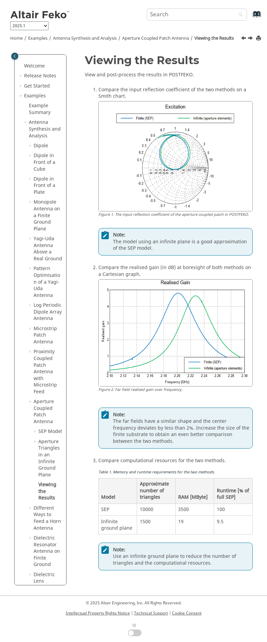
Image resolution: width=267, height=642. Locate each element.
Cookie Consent (187, 613)
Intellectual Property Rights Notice (98, 613)
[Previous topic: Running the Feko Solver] (244, 39)
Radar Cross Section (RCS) (44, 421)
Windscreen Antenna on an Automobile (47, 264)
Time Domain (44, 510)
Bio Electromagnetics (45, 494)
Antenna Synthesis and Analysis (85, 38)
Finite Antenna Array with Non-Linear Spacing (46, 378)
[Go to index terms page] (249, 17)
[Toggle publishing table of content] (14, 56)
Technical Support (151, 613)
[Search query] (197, 14)
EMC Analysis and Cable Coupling (44, 441)
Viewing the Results (214, 38)
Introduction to (41, 564)
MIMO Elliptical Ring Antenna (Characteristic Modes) (47, 301)
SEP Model (50, 88)
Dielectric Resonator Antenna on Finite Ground (47, 208)
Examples (37, 38)
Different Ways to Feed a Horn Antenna (47, 175)
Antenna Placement (41, 404)
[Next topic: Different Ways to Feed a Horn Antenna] (251, 39)
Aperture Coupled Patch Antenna (155, 38)
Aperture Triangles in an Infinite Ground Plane (49, 115)
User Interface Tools (45, 547)
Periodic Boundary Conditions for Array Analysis (46, 341)
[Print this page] (259, 38)
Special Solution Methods (39, 527)
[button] (31, 58)
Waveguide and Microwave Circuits (41, 467)
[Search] (238, 15)
